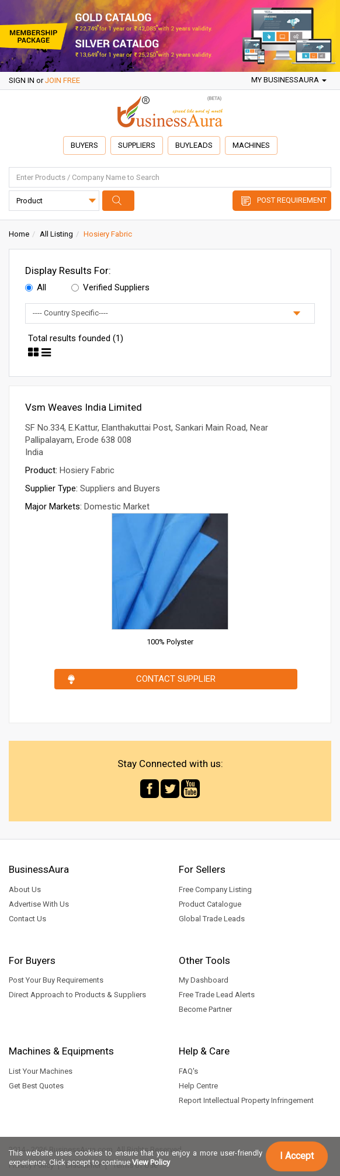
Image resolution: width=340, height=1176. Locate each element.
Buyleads (194, 145)
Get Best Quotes (36, 1085)
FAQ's (188, 1071)
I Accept (297, 1155)
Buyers (84, 145)
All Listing (56, 234)
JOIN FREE (62, 80)
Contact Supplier (176, 679)
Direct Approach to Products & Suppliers (77, 994)
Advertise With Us (39, 904)
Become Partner (205, 1009)
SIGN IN (21, 80)
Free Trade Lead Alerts (217, 994)
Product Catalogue (210, 904)
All (35, 287)
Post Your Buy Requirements (56, 980)
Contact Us (27, 918)
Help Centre (198, 1085)
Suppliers (136, 145)
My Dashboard (203, 980)
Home (19, 234)
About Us (25, 889)
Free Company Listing (215, 889)
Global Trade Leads (212, 918)
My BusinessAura (289, 79)
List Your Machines (40, 1071)
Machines (251, 145)
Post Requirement (292, 200)
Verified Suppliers (110, 287)
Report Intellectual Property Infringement (246, 1100)
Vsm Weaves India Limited (83, 407)
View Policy (151, 1162)
